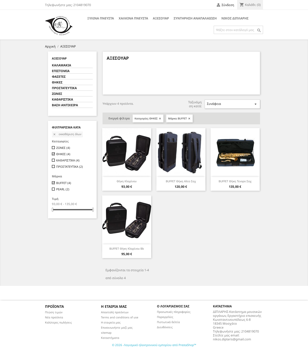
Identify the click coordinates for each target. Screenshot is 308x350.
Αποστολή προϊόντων (114, 312)
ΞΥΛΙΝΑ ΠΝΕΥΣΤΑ (100, 18)
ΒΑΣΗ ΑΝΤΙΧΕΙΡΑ (65, 105)
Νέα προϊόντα (54, 317)
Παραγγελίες (165, 317)
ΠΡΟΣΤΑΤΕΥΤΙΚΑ (64, 88)
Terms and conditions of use (119, 317)
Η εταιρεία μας (111, 322)
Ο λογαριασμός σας (173, 306)
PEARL (62, 189)
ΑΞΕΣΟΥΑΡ (161, 18)
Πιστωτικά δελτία (168, 322)
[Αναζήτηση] (238, 30)
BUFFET (63, 183)
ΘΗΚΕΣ (57, 82)
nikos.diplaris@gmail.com (232, 339)
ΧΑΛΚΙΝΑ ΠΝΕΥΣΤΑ (133, 18)
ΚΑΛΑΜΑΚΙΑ (61, 65)
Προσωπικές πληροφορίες (174, 312)
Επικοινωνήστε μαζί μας (117, 327)
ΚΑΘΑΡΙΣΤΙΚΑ (62, 99)
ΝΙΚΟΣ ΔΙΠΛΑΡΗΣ (234, 18)
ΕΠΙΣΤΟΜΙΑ (61, 71)
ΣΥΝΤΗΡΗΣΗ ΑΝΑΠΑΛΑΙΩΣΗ (195, 18)
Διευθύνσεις (165, 327)
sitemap (106, 332)
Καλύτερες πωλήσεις (58, 322)
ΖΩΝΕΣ (57, 94)
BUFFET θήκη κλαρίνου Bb (126, 248)
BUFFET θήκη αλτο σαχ (181, 181)
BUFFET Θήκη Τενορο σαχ (235, 181)
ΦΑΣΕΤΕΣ (59, 77)
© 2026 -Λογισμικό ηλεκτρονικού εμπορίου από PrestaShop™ (154, 345)
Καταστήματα (110, 338)
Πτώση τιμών (53, 312)
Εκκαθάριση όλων (67, 134)
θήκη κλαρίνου (127, 181)
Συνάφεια (232, 104)
